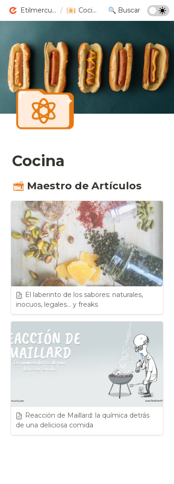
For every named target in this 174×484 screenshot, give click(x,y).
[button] (32, 10)
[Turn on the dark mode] (158, 13)
